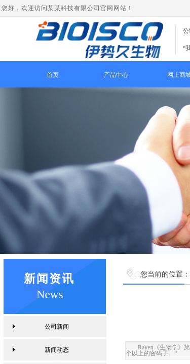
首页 (53, 74)
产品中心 (116, 74)
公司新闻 (57, 326)
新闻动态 (57, 349)
